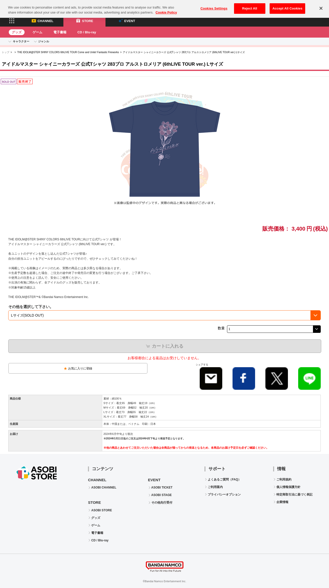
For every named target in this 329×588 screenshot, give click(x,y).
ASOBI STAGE (161, 495)
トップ (5, 52)
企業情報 (282, 502)
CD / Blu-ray (86, 32)
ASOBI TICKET (162, 487)
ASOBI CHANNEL (103, 487)
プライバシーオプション (224, 494)
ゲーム (37, 32)
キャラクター (21, 41)
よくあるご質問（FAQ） (224, 479)
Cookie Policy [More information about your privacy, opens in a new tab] (166, 9)
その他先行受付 (161, 502)
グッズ (17, 32)
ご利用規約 (283, 479)
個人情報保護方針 (288, 487)
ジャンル (43, 41)
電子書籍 (59, 32)
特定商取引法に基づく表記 (294, 494)
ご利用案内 (215, 487)
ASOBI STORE (101, 510)
